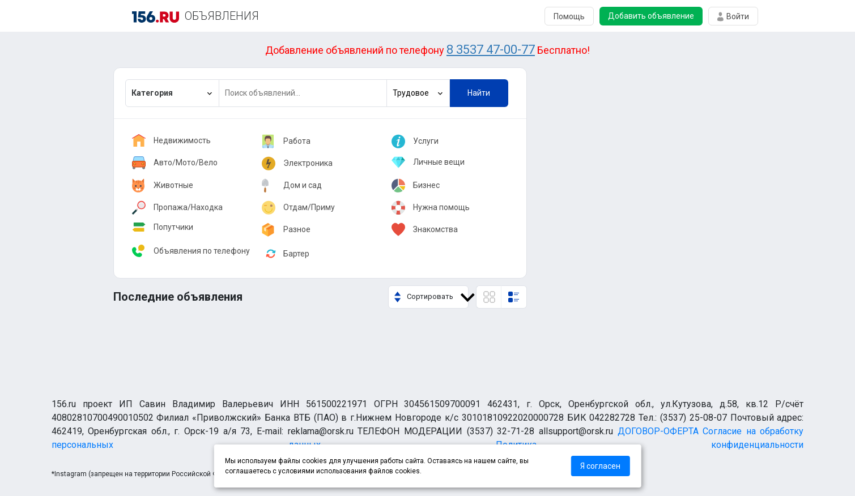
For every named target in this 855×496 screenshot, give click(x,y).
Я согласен (600, 466)
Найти (478, 92)
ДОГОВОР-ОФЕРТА (658, 431)
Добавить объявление (651, 15)
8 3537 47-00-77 (490, 49)
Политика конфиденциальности (650, 444)
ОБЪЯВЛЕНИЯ (222, 16)
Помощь (569, 16)
